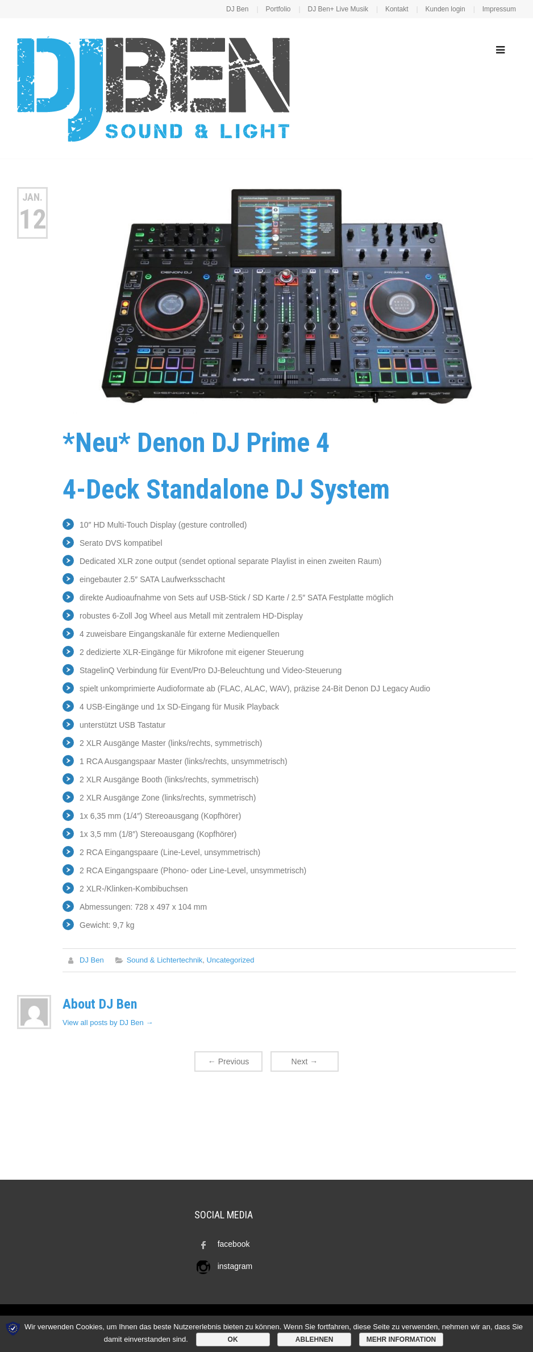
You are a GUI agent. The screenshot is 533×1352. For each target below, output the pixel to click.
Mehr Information (401, 1339)
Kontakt (397, 9)
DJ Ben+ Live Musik (338, 9)
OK (233, 1339)
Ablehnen (314, 1339)
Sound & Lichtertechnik (165, 960)
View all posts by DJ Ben (108, 1022)
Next (305, 1061)
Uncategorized (231, 960)
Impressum (499, 9)
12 (32, 219)
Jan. (32, 197)
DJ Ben (237, 9)
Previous (228, 1061)
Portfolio (277, 9)
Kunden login (445, 9)
